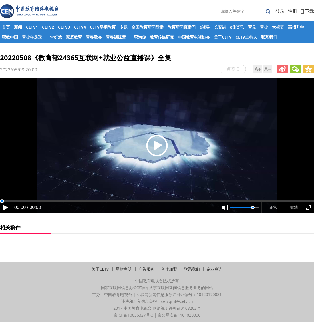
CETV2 (48, 27)
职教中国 (10, 37)
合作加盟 (169, 269)
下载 (307, 11)
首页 (6, 27)
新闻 (18, 27)
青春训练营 (116, 37)
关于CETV (223, 37)
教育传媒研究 (162, 37)
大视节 (278, 27)
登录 (280, 11)
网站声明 (124, 269)
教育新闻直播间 (182, 27)
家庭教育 (74, 37)
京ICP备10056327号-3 (134, 315)
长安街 (220, 27)
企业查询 (214, 269)
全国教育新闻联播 (148, 27)
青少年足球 (32, 37)
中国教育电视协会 (194, 37)
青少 (264, 27)
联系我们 (269, 37)
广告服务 (146, 269)
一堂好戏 (54, 37)
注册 (292, 11)
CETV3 (64, 27)
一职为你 (138, 37)
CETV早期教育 (103, 27)
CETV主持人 (246, 37)
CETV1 (32, 27)
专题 (124, 27)
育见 (252, 27)
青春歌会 (94, 37)
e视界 (205, 27)
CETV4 (80, 27)
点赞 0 (232, 69)
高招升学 (296, 27)
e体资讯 (237, 27)
